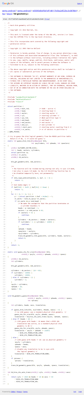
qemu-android (9, 10)
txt (75, 392)
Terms (25, 392)
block (9, 13)
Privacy (19, 392)
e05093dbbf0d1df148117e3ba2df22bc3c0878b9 (55, 10)
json (80, 392)
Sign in (79, 3)
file (47, 19)
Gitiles (13, 392)
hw (3, 13)
